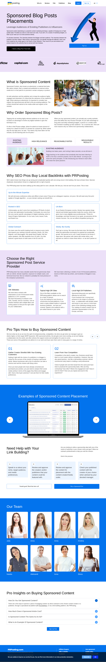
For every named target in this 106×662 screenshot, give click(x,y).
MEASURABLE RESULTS (87, 141)
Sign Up (86, 3)
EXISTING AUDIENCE (17, 141)
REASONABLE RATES (63, 141)
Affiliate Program (64, 649)
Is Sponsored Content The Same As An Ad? (25, 617)
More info (86, 657)
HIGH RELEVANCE (39, 141)
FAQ (54, 3)
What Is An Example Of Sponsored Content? (25, 623)
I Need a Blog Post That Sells (21, 49)
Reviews (47, 3)
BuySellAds (42, 606)
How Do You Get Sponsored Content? (23, 601)
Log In (78, 3)
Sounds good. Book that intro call (29, 486)
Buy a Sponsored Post (77, 486)
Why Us (39, 3)
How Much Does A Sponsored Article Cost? (25, 612)
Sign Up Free (53, 629)
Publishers (62, 3)
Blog (69, 3)
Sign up (84, 45)
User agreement (90, 649)
